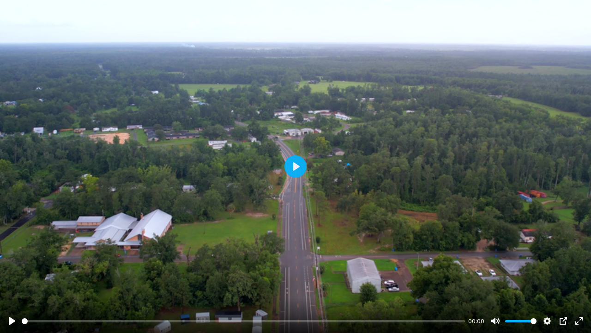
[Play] (12, 321)
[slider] (243, 321)
